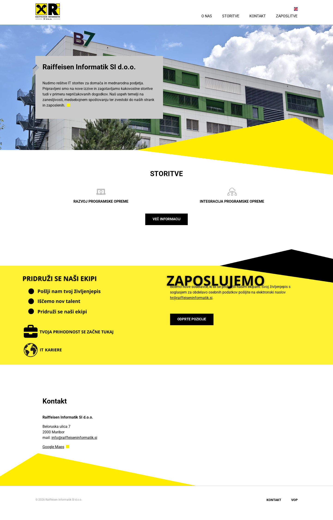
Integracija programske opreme (232, 195)
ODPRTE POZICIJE (195, 321)
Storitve (230, 16)
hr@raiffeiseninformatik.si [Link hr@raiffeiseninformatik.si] (191, 299)
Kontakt (257, 16)
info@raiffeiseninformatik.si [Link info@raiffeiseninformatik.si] (74, 440)
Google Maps (53, 449)
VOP (294, 502)
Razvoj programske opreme (100, 195)
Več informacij (166, 220)
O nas (206, 16)
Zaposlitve (286, 16)
